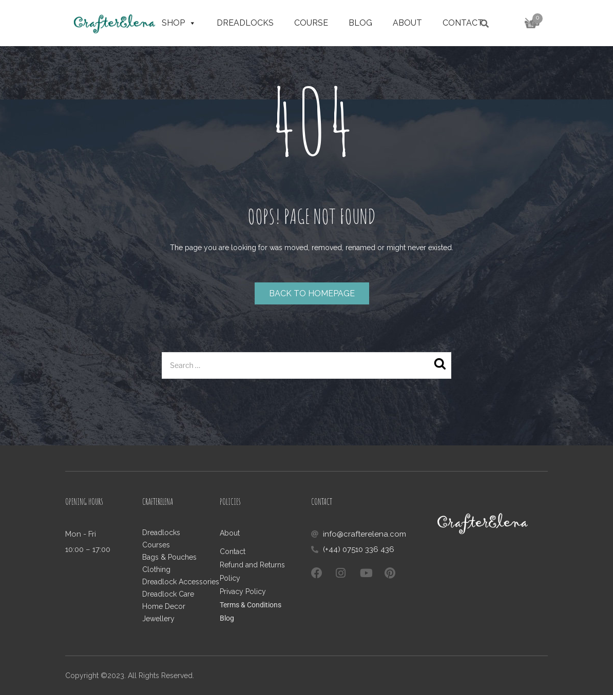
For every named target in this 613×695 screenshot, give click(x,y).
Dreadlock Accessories (180, 582)
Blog (360, 23)
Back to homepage (312, 293)
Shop (179, 23)
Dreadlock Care (168, 594)
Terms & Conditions (250, 605)
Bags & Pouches (169, 557)
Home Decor (163, 606)
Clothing (156, 569)
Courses (156, 545)
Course (311, 23)
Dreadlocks (245, 23)
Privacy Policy (243, 591)
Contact (463, 23)
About (407, 23)
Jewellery (158, 619)
